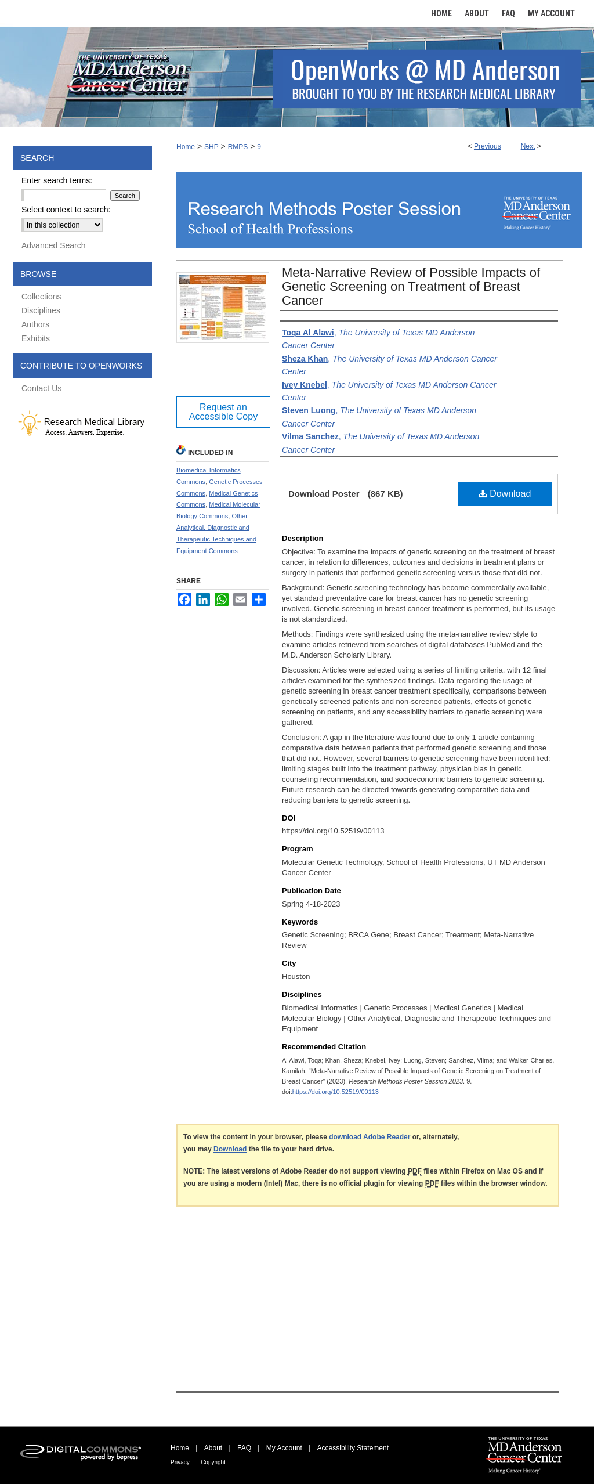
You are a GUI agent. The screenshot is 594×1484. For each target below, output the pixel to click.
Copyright (213, 1462)
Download (505, 494)
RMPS (238, 147)
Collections (41, 296)
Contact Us (41, 388)
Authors (35, 324)
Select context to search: (65, 209)
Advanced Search (53, 245)
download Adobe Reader (369, 1137)
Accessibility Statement (353, 1448)
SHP (211, 147)
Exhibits (35, 338)
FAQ (244, 1448)
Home (185, 147)
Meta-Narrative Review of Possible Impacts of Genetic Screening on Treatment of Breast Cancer (411, 286)
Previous (487, 146)
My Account (284, 1448)
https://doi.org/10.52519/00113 (335, 1091)
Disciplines (40, 310)
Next (528, 146)
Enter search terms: (56, 180)
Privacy (180, 1462)
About (213, 1448)
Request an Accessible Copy (223, 411)
